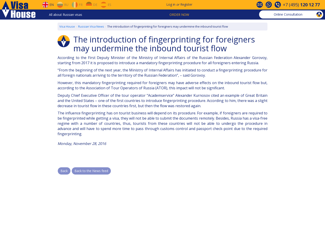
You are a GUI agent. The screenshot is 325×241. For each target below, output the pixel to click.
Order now (179, 14)
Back (64, 171)
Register (186, 4)
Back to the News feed (91, 171)
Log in (170, 4)
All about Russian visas (65, 14)
